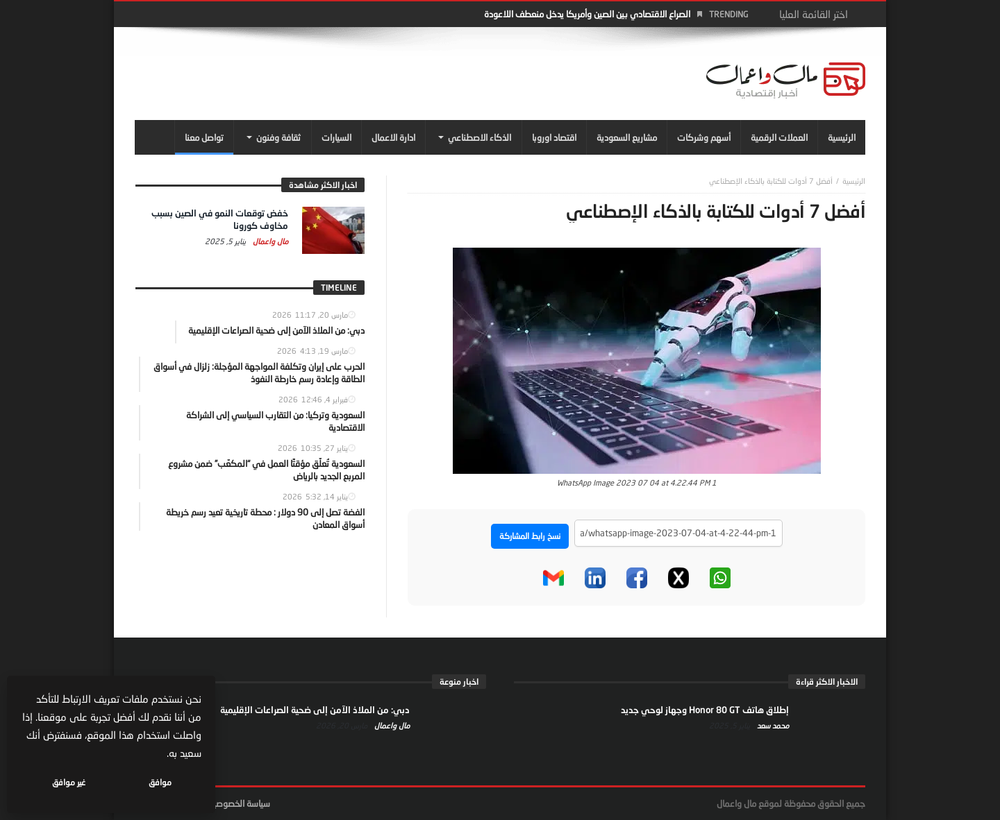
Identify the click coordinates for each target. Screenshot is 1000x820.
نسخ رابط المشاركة (529, 536)
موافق (160, 782)
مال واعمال (269, 241)
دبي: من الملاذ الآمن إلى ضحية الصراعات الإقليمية (315, 709)
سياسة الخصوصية (239, 803)
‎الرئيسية (853, 180)
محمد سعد (772, 725)
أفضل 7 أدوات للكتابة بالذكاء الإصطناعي (771, 180)
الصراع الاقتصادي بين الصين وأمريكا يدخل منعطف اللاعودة (587, 13)
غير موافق (70, 782)
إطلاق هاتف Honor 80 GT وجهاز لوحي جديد (705, 709)
